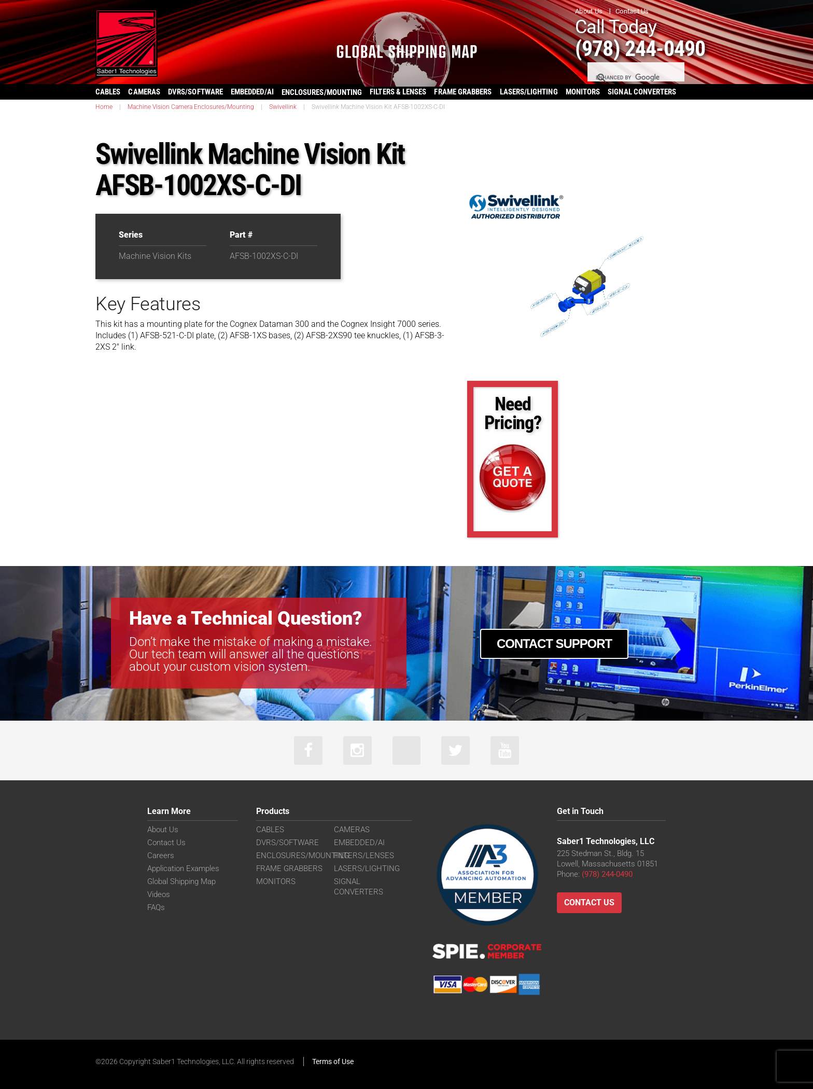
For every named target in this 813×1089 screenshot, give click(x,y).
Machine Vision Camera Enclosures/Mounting (191, 107)
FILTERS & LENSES (398, 92)
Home (104, 107)
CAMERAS (144, 92)
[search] (635, 78)
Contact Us (632, 11)
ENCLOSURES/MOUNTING (302, 855)
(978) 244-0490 (640, 48)
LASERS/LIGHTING (529, 92)
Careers (160, 855)
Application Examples (183, 868)
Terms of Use (333, 1061)
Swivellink (283, 107)
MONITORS (583, 92)
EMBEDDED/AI (252, 92)
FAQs (156, 907)
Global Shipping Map (181, 881)
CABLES (107, 92)
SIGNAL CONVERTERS (642, 92)
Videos (158, 894)
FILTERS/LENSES (364, 855)
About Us (588, 11)
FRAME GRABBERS (463, 92)
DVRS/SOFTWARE (195, 92)
